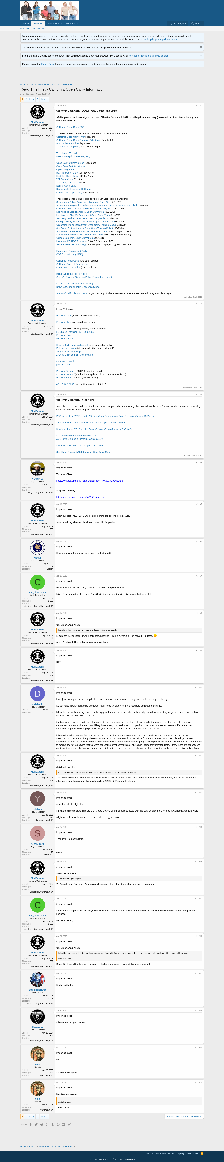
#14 (200, 862)
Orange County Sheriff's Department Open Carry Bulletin (85, 221)
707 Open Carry (64, 179)
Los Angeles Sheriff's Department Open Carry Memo (83, 215)
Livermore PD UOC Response (72, 241)
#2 (201, 304)
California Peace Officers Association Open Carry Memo (85, 208)
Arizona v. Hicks (64, 354)
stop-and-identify (80, 345)
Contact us (148, 1153)
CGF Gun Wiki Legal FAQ (69, 254)
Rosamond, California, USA (41, 1041)
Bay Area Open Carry (67, 172)
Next (43, 99)
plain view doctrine (83, 354)
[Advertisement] (76, 76)
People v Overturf (65, 374)
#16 (200, 936)
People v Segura (65, 338)
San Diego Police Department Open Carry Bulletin (82, 218)
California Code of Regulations (72, 264)
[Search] (197, 23)
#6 (201, 541)
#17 (200, 973)
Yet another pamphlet (67, 146)
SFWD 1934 (37, 843)
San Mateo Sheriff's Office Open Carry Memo (79, 234)
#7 (201, 576)
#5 (201, 504)
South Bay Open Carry (68, 182)
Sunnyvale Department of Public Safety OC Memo (82, 231)
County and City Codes (68, 267)
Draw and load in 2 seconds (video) (74, 283)
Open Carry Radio (65, 169)
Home (26, 23)
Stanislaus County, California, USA (38, 606)
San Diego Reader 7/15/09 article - (83, 452)
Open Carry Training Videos (70, 166)
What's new (53, 23)
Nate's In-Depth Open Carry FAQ (73, 156)
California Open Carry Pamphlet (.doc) (76, 140)
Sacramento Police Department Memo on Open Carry (84, 202)
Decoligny (37, 1027)
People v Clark (64, 315)
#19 (200, 1048)
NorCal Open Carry (66, 185)
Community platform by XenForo (112, 1159)
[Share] (197, 105)
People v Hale (63, 322)
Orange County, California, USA (40, 492)
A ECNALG (38, 478)
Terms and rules (162, 1153)
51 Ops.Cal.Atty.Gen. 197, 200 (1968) (75, 332)
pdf (99, 140)
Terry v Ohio (62, 351)
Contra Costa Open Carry (69, 192)
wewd (37, 558)
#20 (200, 1082)
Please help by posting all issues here (158, 39)
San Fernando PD (71, 244)
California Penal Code (67, 260)
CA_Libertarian (37, 592)
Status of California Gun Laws (71, 293)
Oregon (50, 569)
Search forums (38, 28)
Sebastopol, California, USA (41, 136)
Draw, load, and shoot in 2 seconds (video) (78, 286)
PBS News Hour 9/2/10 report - (105, 416)
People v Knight (64, 335)
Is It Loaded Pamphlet (67, 143)
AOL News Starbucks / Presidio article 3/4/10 (79, 439)
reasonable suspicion (67, 361)
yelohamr (37, 809)
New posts (25, 28)
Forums (38, 23)
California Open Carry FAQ (70, 127)
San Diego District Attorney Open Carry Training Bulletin (85, 228)
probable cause (64, 364)
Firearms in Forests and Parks (72, 251)
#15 (200, 899)
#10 (200, 687)
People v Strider (64, 377)
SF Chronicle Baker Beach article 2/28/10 (77, 435)
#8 (201, 613)
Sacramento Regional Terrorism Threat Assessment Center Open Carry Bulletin (97, 205)
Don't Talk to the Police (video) (72, 273)
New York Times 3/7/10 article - (94, 429)
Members (70, 23)
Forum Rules (47, 64)
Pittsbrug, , (48, 855)
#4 (201, 462)
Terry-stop (75, 351)
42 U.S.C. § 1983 (65, 384)
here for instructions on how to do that (148, 55)
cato (37, 1064)
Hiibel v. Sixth (63, 345)
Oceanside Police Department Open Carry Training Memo (86, 225)
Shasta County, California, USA (40, 1003)
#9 (201, 650)
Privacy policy (178, 1153)
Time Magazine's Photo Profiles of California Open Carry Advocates (91, 422)
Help (189, 1153)
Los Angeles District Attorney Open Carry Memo (81, 211)
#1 (201, 106)
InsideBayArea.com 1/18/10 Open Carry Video (80, 445)
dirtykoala (37, 704)
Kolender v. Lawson (66, 348)
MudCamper (28, 94)
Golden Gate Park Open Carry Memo (75, 238)
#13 (200, 827)
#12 (200, 792)
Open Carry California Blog (70, 163)
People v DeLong (65, 371)
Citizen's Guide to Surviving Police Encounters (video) (84, 277)
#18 (200, 1010)
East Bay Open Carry (67, 176)
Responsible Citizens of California (73, 189)
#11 (200, 755)
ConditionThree (37, 989)
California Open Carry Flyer (70, 136)
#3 (201, 394)
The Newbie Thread (66, 153)
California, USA (46, 1075)
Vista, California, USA (44, 820)
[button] (61, 23)
